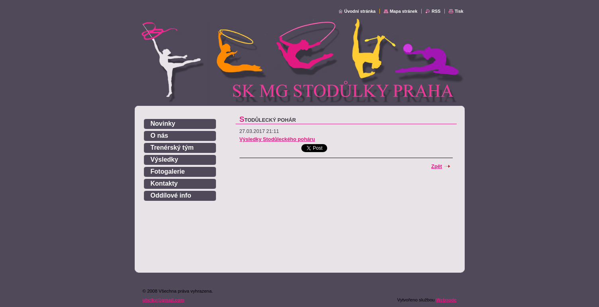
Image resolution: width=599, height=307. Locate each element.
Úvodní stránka (360, 11)
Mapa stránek (404, 11)
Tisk (459, 11)
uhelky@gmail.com (164, 299)
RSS (436, 11)
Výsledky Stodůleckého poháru (277, 139)
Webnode (446, 299)
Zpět (436, 166)
